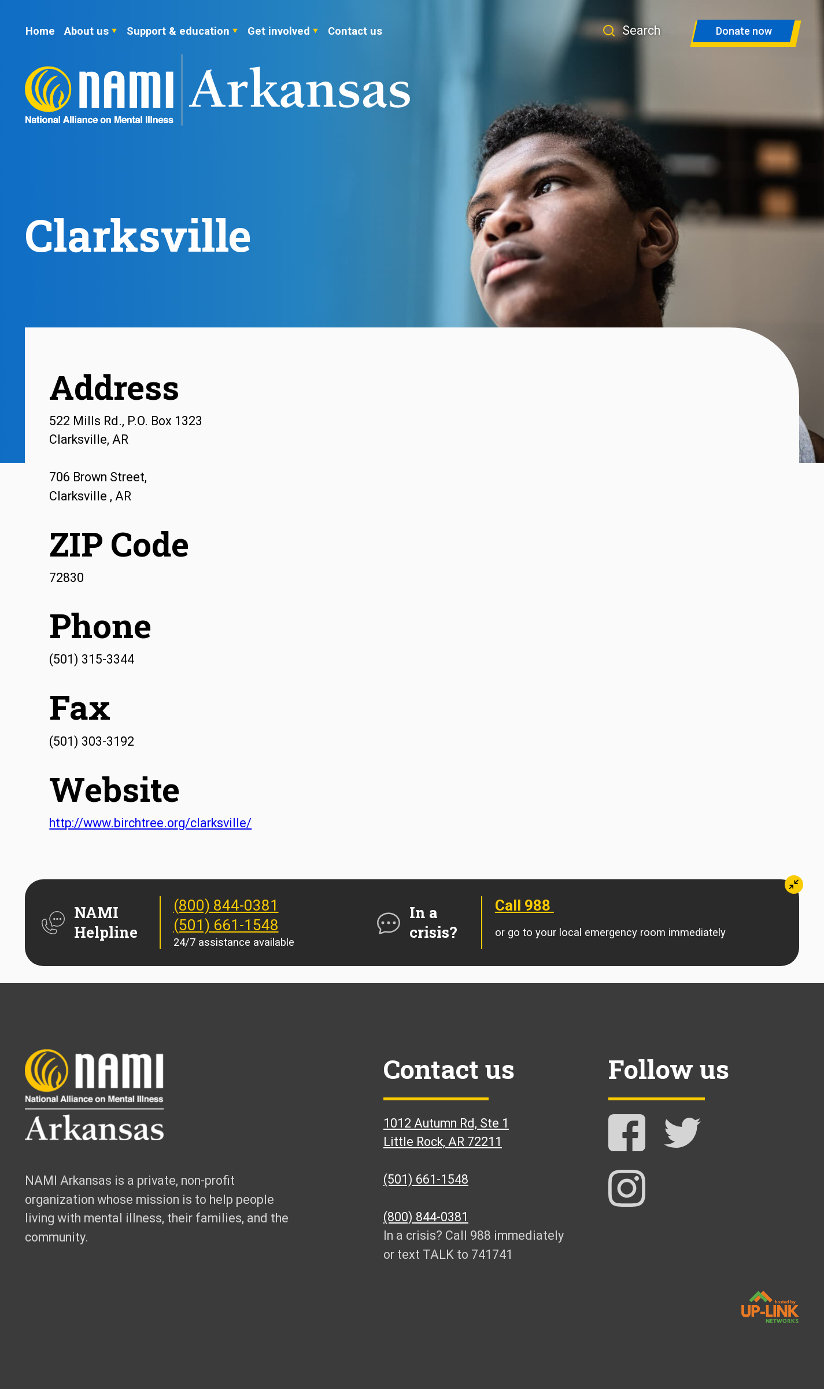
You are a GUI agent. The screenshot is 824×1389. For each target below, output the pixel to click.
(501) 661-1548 (226, 925)
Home (40, 31)
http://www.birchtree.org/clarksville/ (150, 823)
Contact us (355, 31)
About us (86, 31)
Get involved (278, 31)
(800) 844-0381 (226, 905)
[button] (636, 31)
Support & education (178, 31)
